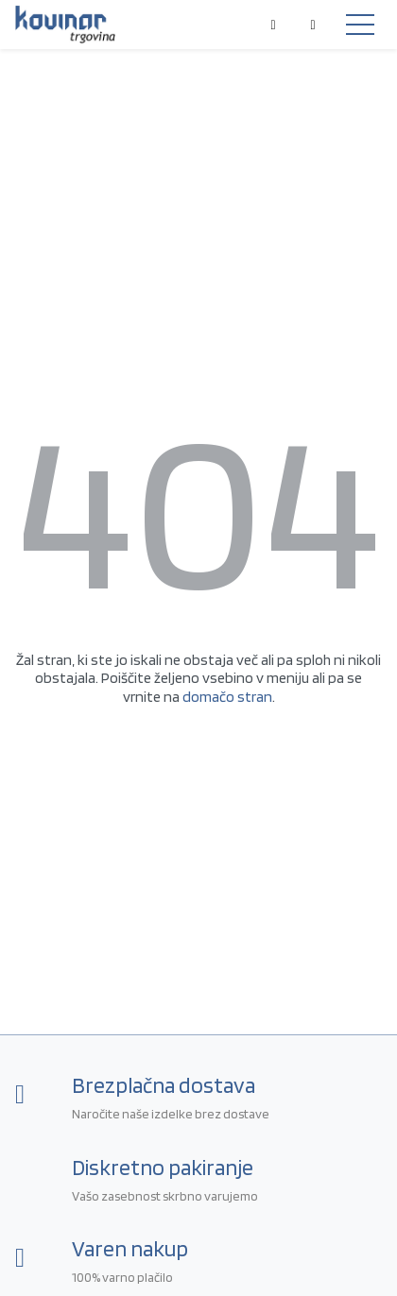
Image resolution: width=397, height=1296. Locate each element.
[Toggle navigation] (360, 24)
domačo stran (227, 697)
